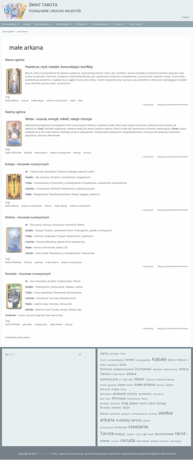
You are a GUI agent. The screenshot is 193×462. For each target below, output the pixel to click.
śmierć (131, 361)
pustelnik (115, 415)
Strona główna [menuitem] (9, 25)
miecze (25, 101)
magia (116, 391)
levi (126, 381)
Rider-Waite (145, 442)
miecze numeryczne (32, 206)
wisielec (117, 409)
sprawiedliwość (116, 361)
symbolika (145, 395)
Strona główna (8, 32)
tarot (181, 435)
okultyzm (116, 405)
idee (82, 101)
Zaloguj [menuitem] (185, 18)
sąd (145, 436)
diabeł (122, 386)
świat (151, 435)
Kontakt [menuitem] (118, 25)
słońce (172, 361)
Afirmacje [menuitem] (80, 25)
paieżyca (126, 415)
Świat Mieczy (12, 101)
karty (105, 355)
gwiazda (112, 386)
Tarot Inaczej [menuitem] (135, 25)
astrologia (178, 442)
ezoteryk (166, 442)
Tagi (7, 98)
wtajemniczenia (124, 371)
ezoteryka (121, 429)
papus (134, 405)
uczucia (90, 153)
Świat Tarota (45, 5)
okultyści (158, 371)
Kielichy (29, 153)
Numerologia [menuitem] (62, 25)
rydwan (106, 442)
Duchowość (144, 371)
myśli (75, 101)
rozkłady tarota (129, 421)
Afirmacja (119, 400)
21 (121, 381)
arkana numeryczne (58, 101)
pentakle (28, 325)
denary (71, 325)
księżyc (121, 435)
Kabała (160, 361)
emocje (79, 153)
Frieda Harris (139, 375)
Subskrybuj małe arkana (18, 338)
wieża (143, 405)
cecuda (130, 442)
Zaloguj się (161, 105)
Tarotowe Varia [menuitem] (102, 25)
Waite (140, 380)
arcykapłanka (144, 361)
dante (130, 386)
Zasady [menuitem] (26, 25)
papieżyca (115, 366)
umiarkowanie (140, 415)
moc (108, 400)
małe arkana (38, 101)
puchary (39, 263)
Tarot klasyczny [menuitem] (41, 25)
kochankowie (165, 435)
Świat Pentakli (12, 325)
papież (131, 435)
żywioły (157, 442)
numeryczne (42, 325)
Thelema (151, 381)
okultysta (120, 395)
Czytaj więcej (147, 105)
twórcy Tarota (120, 375)
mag (125, 405)
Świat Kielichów (13, 153)
